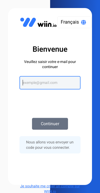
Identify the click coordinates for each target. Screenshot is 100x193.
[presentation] (50, 101)
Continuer (50, 124)
